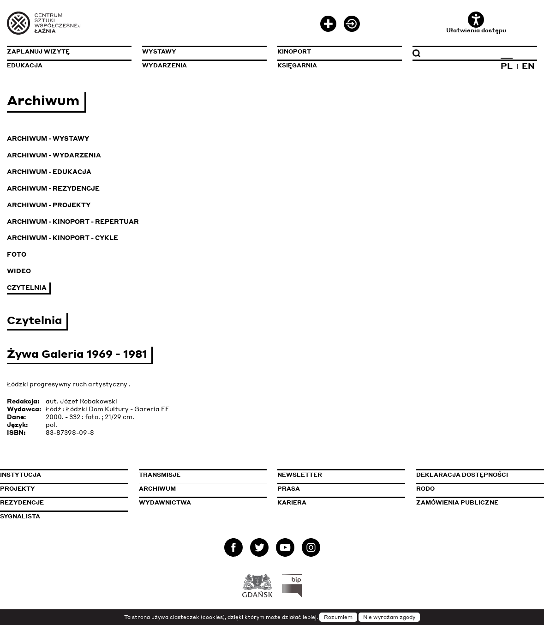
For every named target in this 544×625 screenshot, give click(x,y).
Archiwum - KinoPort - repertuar (73, 221)
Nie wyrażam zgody (389, 617)
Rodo (425, 488)
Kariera (291, 502)
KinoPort (294, 51)
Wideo (19, 271)
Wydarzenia (164, 65)
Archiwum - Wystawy (48, 138)
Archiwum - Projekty (48, 205)
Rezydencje (22, 502)
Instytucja (20, 474)
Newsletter (299, 474)
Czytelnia (27, 287)
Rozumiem (338, 617)
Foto (16, 254)
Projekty (17, 488)
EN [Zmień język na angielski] (528, 65)
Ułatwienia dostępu (476, 23)
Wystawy (159, 51)
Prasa (288, 488)
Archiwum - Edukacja (49, 171)
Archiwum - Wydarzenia (54, 155)
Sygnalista (20, 516)
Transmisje (202, 474)
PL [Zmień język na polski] (507, 65)
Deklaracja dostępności (462, 474)
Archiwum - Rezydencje (53, 188)
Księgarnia (297, 65)
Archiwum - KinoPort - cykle (62, 237)
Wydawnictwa (165, 502)
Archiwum (157, 488)
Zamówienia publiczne (479, 502)
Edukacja (24, 65)
